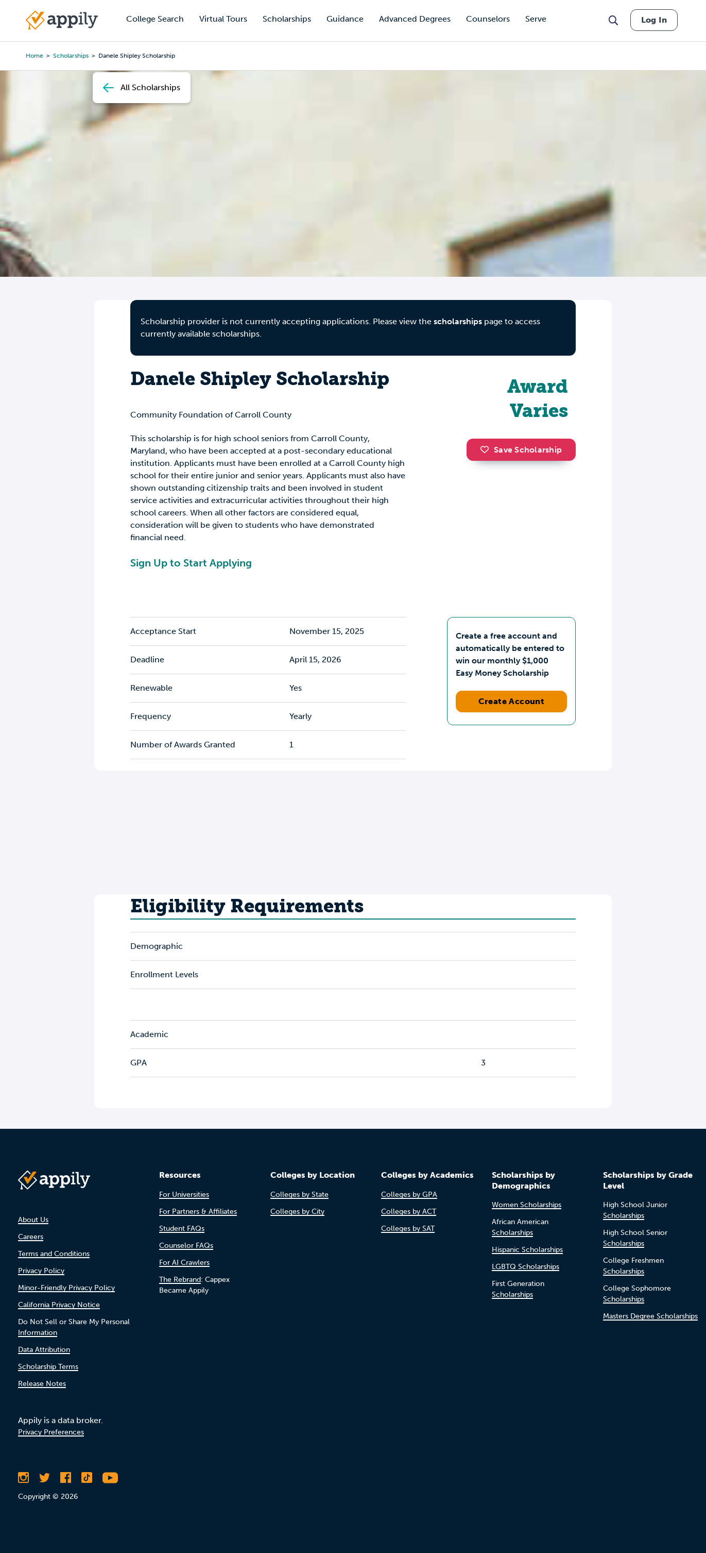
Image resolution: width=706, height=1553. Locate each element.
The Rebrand (180, 1279)
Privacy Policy (41, 1270)
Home (34, 55)
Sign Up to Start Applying (191, 563)
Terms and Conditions (54, 1253)
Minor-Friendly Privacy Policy (66, 1287)
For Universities (184, 1194)
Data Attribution (44, 1349)
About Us (33, 1219)
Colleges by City (297, 1211)
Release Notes (42, 1383)
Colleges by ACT (408, 1211)
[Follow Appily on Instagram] (23, 1477)
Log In (654, 20)
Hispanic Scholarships (527, 1249)
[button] (487, 449)
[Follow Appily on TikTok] (86, 1477)
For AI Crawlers (184, 1262)
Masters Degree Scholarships (650, 1316)
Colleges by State (299, 1194)
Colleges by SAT (408, 1228)
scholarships (458, 321)
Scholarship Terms (48, 1366)
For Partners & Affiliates (198, 1211)
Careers (30, 1236)
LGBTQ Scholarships (525, 1266)
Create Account (511, 701)
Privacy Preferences (51, 1432)
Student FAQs (181, 1228)
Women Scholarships (526, 1204)
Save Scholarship (521, 450)
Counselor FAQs (186, 1245)
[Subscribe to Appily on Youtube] (110, 1477)
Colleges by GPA (409, 1194)
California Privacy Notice (59, 1304)
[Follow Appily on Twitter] (44, 1477)
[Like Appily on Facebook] (65, 1477)
